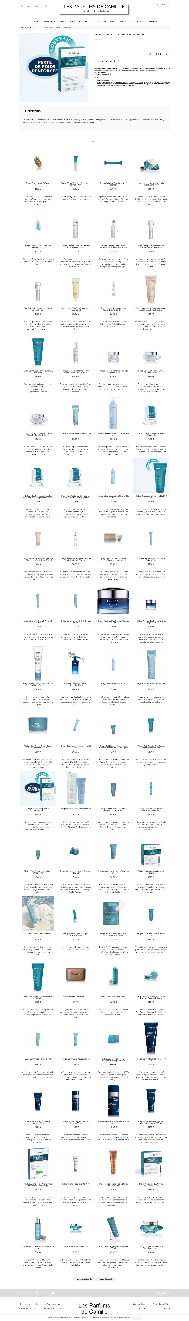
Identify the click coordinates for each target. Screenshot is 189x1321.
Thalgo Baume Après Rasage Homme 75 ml (38, 1122)
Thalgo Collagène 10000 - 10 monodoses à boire (151, 1185)
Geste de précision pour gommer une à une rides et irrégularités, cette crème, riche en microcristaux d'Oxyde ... (75, 1201)
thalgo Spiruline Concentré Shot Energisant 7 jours (38, 246)
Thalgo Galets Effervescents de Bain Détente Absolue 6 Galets (151, 997)
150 (75, 689)
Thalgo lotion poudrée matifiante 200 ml (113, 497)
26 (38, 314)
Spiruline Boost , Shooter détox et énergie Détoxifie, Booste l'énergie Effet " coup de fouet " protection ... (113, 199)
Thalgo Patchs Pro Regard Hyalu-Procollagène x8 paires (113, 934)
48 (75, 877)
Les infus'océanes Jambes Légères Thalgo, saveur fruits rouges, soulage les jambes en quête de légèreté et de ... (151, 450)
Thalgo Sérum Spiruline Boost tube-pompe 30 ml (76, 184)
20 (113, 502)
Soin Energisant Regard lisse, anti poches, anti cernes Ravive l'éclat (75, 948)
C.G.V (141, 1308)
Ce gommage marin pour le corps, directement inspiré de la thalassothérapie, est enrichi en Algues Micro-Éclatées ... (38, 388)
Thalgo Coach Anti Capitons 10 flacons (151, 872)
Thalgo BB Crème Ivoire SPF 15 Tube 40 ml (38, 622)
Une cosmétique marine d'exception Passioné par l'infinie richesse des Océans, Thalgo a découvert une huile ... (113, 763)
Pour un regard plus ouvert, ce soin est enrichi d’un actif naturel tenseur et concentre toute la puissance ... (113, 386)
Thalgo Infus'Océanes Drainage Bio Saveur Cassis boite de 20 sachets (75, 497)
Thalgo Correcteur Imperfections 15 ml (76, 747)
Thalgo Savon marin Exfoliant (38, 183)
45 (151, 502)
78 (38, 1252)
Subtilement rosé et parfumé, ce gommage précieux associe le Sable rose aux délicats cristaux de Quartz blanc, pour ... (38, 576)
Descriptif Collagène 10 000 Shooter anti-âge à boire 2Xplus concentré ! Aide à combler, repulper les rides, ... (151, 1199)
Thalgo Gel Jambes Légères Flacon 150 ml (38, 997)
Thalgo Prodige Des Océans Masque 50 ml (113, 622)
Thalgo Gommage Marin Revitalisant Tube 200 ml (38, 372)
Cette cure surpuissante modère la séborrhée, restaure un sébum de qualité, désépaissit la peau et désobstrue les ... (151, 826)
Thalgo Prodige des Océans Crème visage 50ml (151, 622)
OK (136, 1318)
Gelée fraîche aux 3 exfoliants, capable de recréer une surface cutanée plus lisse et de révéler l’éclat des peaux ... (38, 1074)
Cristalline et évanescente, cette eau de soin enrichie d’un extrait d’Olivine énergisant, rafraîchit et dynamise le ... (75, 574)
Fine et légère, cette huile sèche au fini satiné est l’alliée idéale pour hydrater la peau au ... (113, 324)
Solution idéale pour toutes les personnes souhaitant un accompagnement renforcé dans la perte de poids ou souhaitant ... (38, 826)
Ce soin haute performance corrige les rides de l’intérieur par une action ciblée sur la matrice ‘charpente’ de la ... (113, 1138)
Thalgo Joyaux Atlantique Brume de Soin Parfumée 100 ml (76, 559)
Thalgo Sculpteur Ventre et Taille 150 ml (113, 872)
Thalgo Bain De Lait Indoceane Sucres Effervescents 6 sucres (113, 559)
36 (75, 939)
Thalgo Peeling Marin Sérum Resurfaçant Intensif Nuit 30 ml (113, 246)
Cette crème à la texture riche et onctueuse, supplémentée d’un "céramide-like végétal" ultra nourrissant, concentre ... (38, 450)
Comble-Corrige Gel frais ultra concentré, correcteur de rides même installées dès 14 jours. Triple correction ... (38, 1264)
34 (151, 251)
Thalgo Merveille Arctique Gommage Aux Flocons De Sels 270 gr (151, 309)
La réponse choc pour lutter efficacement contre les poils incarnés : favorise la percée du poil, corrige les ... (38, 701)
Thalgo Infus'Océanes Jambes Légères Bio (151, 434)
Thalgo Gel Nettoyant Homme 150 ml (151, 1060)
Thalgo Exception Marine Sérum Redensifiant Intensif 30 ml (75, 372)
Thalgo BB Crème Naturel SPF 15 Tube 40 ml (151, 559)
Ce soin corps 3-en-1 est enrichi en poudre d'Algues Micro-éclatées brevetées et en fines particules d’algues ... (38, 200)
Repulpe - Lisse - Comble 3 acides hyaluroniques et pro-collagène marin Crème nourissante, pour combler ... (151, 1262)
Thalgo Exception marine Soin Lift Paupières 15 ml (113, 372)
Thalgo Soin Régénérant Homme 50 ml (113, 1122)
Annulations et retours (54, 1308)
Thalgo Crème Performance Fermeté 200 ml (75, 872)
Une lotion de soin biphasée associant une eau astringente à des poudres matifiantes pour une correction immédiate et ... (113, 513)
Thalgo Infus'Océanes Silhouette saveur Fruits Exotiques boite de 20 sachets (38, 497)
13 (38, 189)
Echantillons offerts (161, 1304)
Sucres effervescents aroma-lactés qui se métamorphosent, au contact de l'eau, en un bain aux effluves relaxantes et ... (113, 576)
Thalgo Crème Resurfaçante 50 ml (75, 1184)
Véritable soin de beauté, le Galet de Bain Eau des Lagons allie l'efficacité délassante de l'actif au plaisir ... (151, 1012)
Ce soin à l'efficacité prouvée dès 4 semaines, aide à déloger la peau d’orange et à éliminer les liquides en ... (151, 513)
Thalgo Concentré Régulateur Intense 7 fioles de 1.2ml (151, 809)
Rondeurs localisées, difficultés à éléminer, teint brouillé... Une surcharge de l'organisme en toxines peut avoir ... (38, 1201)
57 (75, 1252)
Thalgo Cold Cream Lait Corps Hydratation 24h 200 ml (113, 809)
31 (38, 251)
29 (75, 439)
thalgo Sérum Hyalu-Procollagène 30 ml (38, 1247)
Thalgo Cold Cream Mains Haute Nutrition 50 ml (38, 872)
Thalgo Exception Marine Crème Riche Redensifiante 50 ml (38, 434)
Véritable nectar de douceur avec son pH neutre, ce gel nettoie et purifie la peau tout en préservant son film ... (151, 949)
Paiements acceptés (29, 1304)
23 (113, 439)
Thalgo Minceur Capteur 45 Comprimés (119, 34)
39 (113, 1002)
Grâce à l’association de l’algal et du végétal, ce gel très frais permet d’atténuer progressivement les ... (38, 1012)
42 (38, 752)
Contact (165, 1308)
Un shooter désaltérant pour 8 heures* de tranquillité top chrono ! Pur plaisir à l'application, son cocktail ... (75, 1138)
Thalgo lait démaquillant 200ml (113, 684)
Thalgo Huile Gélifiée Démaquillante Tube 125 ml (76, 309)
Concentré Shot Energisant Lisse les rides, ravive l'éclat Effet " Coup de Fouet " (38, 261)
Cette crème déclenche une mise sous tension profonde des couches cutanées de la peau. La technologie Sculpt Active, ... (75, 888)
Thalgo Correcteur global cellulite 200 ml (151, 497)
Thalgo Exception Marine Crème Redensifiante (151, 372)
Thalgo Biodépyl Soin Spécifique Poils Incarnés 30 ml (38, 684)
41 (75, 1127)
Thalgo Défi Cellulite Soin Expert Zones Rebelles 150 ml (151, 747)
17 (38, 877)
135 (151, 627)
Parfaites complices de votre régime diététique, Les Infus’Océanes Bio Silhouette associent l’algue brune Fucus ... (38, 513)
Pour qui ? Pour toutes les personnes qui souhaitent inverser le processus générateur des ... (151, 762)
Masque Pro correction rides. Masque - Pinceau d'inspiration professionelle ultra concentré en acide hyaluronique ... (113, 1264)
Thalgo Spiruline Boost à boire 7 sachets (113, 184)
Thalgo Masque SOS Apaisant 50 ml (76, 434)
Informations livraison (54, 1304)
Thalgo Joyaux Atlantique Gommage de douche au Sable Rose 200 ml (38, 559)
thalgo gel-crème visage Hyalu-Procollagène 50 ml (151, 184)
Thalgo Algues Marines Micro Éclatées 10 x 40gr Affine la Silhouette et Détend (113, 1060)
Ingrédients (32, 111)
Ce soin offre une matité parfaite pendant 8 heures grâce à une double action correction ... (151, 699)
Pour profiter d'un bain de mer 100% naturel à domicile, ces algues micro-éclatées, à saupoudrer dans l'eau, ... (113, 1076)
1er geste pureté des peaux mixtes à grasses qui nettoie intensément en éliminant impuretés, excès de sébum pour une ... (113, 450)
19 (113, 189)
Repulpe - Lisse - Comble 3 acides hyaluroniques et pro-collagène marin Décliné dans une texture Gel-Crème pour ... (151, 200)
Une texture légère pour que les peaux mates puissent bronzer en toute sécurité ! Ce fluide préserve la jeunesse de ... (113, 1201)
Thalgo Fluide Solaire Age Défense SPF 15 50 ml (113, 1185)
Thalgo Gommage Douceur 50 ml (75, 1059)
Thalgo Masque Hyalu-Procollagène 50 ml (113, 1247)
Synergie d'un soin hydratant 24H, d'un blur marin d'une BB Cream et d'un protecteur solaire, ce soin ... (151, 574)
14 (151, 939)
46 (113, 1127)
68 (151, 189)
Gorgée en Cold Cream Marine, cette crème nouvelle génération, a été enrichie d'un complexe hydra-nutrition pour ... (38, 763)
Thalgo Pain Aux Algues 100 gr (75, 996)
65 (75, 189)
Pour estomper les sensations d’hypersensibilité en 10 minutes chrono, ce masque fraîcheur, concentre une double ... (75, 450)
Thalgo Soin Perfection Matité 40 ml (151, 684)
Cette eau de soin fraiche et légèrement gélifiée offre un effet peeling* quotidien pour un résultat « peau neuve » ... (75, 263)
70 (113, 251)
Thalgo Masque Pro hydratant (38, 934)
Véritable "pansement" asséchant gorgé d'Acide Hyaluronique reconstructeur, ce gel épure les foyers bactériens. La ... (76, 763)
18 (113, 689)
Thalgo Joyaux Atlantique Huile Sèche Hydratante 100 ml (113, 309)
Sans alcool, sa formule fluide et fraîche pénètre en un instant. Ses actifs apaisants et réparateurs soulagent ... (38, 1138)
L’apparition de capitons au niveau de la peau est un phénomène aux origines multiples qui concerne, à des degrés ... (151, 888)
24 (75, 814)
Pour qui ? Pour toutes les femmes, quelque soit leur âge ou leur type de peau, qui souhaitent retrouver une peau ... (75, 701)
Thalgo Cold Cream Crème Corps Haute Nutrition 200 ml (38, 747)
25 (75, 314)
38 (113, 314)
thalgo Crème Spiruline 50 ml (75, 1247)
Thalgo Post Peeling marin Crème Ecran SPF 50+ (38, 309)
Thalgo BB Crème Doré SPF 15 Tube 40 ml (75, 622)
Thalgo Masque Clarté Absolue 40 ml (75, 809)
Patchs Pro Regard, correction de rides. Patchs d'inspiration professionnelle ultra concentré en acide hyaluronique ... (113, 951)
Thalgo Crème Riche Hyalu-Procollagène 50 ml (151, 1247)
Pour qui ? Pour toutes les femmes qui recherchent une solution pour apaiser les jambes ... (113, 1012)
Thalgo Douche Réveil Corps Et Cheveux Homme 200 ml (151, 1122)
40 (113, 939)
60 (113, 376)
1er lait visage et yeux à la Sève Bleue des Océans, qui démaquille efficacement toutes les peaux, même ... (113, 701)
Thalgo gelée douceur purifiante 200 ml (113, 434)
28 (113, 814)
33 (151, 564)
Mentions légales (136, 1304)
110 (75, 376)
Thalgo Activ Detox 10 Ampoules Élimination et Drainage (38, 1185)
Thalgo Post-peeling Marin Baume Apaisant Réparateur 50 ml (151, 246)
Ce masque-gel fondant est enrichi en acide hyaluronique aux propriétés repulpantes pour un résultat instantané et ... (38, 951)
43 (151, 1190)
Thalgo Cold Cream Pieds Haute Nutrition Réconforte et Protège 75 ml (113, 747)
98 (151, 376)
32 (75, 251)
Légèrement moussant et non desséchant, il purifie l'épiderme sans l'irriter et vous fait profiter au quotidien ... (75, 1013)
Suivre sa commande (29, 1308)
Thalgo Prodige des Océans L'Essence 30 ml (75, 684)
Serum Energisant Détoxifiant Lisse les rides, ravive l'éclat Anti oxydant (76, 198)
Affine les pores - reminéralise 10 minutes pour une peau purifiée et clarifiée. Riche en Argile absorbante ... (76, 826)
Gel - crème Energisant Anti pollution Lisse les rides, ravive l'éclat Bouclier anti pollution (75, 1262)
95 (113, 627)
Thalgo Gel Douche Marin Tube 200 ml (151, 934)
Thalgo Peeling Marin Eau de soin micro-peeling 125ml (76, 246)
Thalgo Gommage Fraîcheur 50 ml (38, 1059)
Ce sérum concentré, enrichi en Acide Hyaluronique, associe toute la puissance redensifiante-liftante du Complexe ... (75, 388)
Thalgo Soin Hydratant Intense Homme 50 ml (75, 1122)
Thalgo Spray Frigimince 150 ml (113, 996)
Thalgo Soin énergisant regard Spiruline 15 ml (75, 934)
